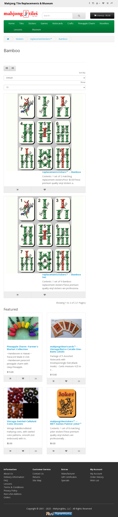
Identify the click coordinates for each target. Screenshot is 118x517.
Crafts (70, 23)
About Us (8, 473)
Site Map (37, 480)
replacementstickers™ (41, 38)
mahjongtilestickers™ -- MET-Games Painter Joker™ (66, 422)
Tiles (21, 23)
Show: (83, 82)
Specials (65, 480)
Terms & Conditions (14, 487)
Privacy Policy (10, 490)
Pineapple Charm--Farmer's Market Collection (22, 348)
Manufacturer (68, 473)
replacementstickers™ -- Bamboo (61, 171)
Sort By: (82, 72)
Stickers (32, 23)
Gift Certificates (69, 477)
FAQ (6, 480)
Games (44, 23)
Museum (36, 29)
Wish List (94, 480)
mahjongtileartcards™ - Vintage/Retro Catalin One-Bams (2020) (66, 349)
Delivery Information (14, 477)
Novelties (104, 23)
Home (11, 23)
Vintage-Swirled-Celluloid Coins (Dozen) (21, 422)
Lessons (18, 29)
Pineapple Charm (86, 23)
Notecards (57, 23)
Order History (97, 477)
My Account (96, 473)
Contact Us (38, 473)
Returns (36, 477)
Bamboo (63, 38)
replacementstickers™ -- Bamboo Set (61, 276)
